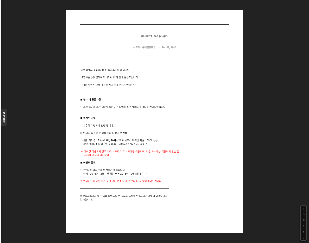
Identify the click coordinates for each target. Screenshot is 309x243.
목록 (4, 117)
